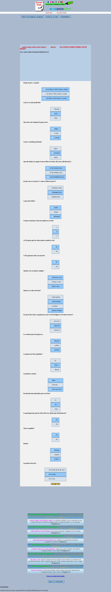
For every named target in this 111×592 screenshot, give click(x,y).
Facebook (60, 9)
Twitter (53, 9)
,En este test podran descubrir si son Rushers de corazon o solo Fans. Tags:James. (55, 536)
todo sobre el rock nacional (40, 531)
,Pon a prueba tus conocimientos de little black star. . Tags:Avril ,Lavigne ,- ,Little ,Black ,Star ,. (56, 527)
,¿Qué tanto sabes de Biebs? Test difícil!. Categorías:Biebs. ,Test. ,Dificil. (55, 549)
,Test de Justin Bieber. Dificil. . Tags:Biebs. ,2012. (55, 545)
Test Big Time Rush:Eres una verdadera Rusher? (45, 535)
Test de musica (36, 570)
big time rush (35, 559)
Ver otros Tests (61, 13)
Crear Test (49, 13)
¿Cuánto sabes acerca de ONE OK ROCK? (43, 514)
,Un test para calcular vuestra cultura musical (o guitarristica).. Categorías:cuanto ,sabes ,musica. (55, 571)
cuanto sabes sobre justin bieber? (34, 47)
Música (53, 47)
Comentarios (65, 17)
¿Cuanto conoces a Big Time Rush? (41, 553)
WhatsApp (67, 9)
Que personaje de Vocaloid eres (44, 540)
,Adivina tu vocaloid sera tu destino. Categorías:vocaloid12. (55, 541)
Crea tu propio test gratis (55, 576)
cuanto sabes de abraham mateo (41, 520)
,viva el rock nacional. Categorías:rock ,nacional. (56, 532)
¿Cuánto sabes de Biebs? (40, 544)
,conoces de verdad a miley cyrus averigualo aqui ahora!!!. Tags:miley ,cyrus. (56, 566)
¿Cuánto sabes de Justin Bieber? (43, 549)
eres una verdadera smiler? (40, 566)
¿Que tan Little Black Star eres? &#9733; (43, 526)
